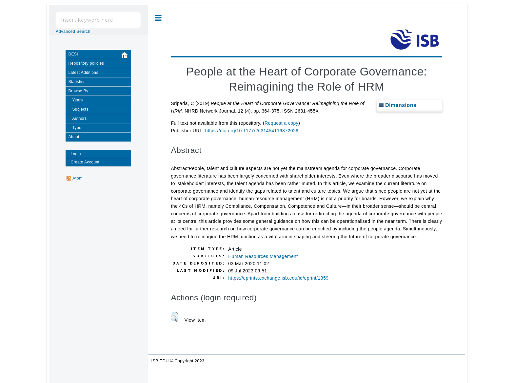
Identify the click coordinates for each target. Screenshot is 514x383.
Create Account (84, 162)
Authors (79, 118)
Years (77, 100)
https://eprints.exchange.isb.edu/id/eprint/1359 (278, 278)
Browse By (78, 91)
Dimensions (397, 105)
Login (75, 154)
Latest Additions (83, 72)
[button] (174, 317)
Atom (77, 178)
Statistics (76, 81)
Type (76, 127)
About (73, 137)
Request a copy (281, 123)
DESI (99, 55)
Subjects (80, 109)
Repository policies (86, 63)
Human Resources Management (263, 256)
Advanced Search (73, 31)
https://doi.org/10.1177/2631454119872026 (252, 130)
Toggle (158, 18)
